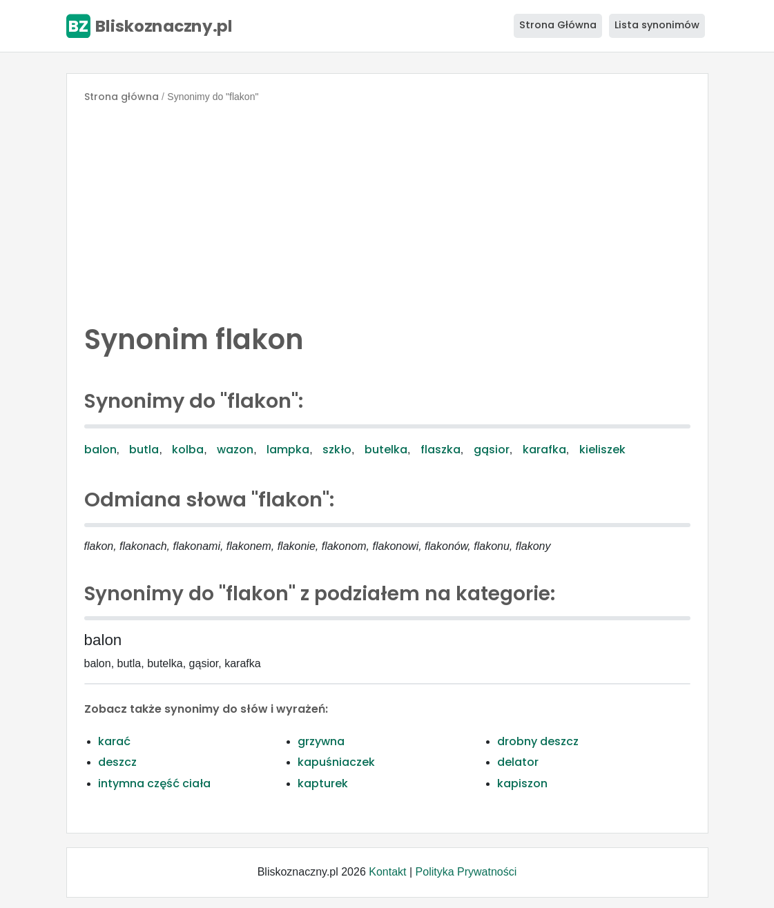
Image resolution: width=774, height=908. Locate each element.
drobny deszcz (538, 741)
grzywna (321, 741)
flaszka (440, 449)
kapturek (323, 783)
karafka (544, 449)
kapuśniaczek (336, 762)
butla (144, 449)
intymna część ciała (154, 783)
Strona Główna (558, 25)
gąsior (492, 449)
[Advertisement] (387, 209)
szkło (336, 449)
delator (518, 762)
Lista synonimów (657, 25)
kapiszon (522, 783)
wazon (235, 449)
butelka (386, 449)
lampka (288, 449)
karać (114, 741)
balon (100, 449)
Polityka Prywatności (466, 872)
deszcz (117, 762)
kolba (188, 449)
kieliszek (602, 449)
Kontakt (387, 872)
